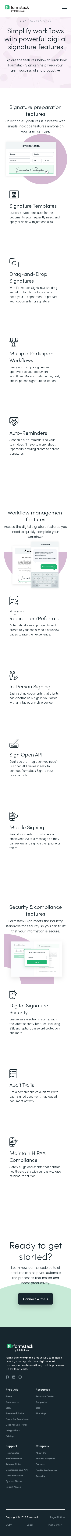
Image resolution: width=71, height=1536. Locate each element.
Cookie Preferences (46, 1470)
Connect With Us (35, 1298)
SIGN (23, 20)
